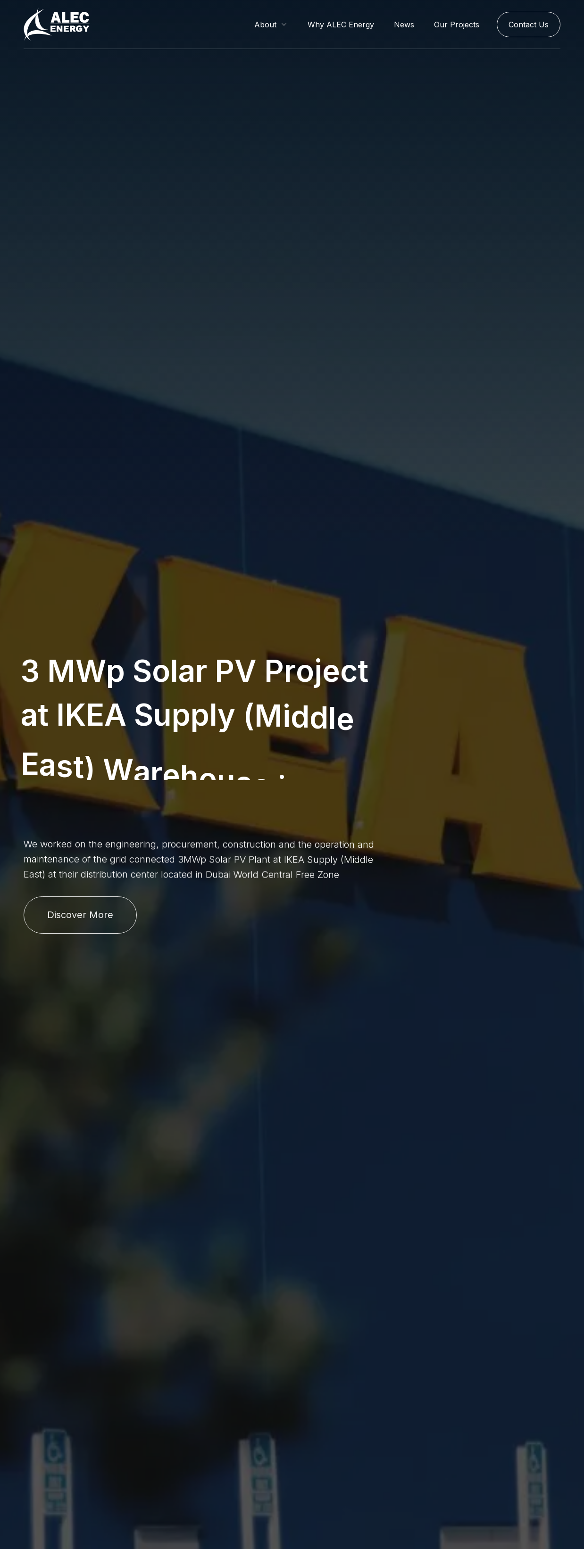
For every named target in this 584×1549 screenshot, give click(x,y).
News (404, 24)
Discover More (80, 914)
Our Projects (456, 24)
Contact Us (529, 24)
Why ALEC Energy (341, 24)
